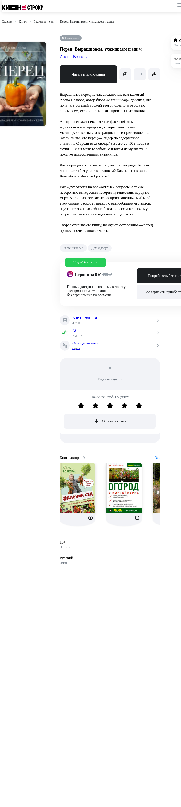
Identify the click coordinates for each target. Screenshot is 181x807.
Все (157, 458)
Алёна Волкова (74, 56)
